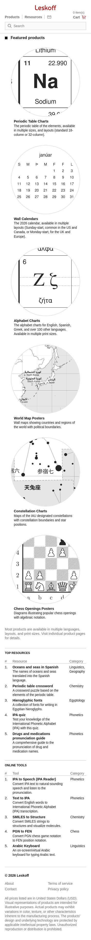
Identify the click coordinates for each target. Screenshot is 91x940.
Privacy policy (58, 889)
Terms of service (60, 883)
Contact (11, 889)
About (9, 883)
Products (12, 17)
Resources (33, 17)
